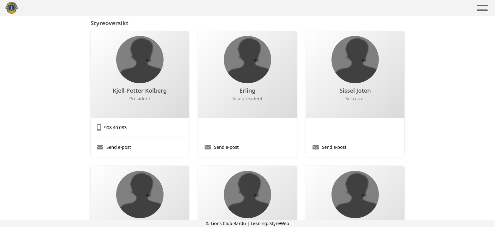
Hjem (149, 8)
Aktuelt (175, 8)
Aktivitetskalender (222, 8)
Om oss (271, 8)
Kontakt (308, 8)
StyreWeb (279, 223)
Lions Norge (349, 8)
